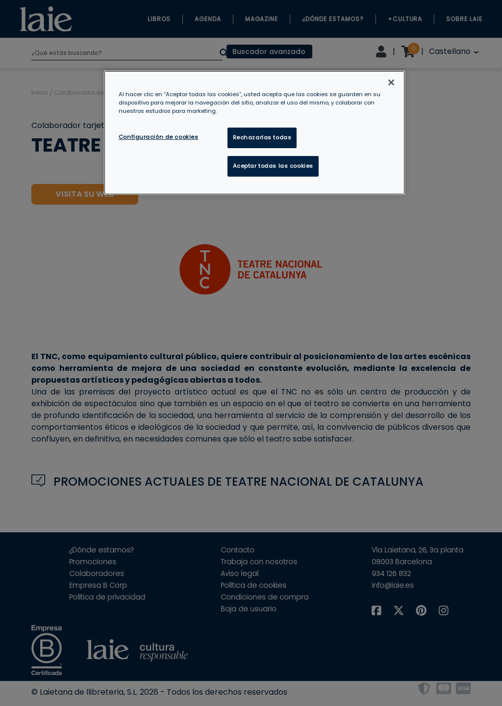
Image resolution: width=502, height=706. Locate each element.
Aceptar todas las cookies (273, 166)
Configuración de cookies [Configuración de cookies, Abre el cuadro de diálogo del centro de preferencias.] (159, 137)
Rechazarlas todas (262, 137)
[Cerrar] (391, 82)
